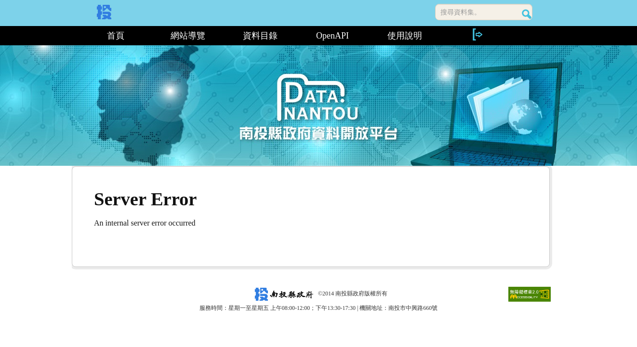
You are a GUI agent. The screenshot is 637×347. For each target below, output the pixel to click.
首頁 (115, 35)
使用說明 (404, 35)
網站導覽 (188, 35)
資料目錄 (260, 35)
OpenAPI (332, 35)
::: (75, 35)
